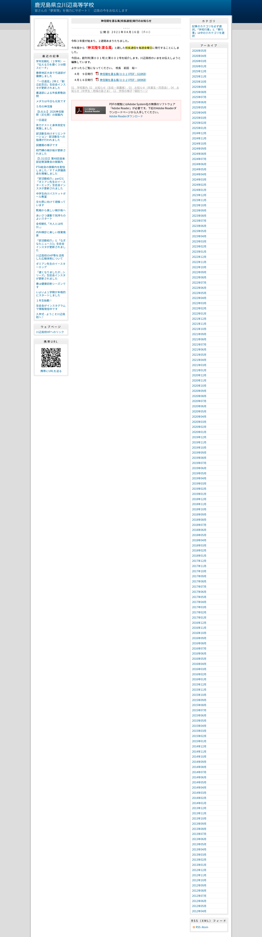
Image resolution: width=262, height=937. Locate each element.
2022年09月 (199, 272)
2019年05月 (199, 473)
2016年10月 (199, 633)
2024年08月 (199, 154)
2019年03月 (199, 483)
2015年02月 (199, 736)
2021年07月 (199, 344)
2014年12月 (199, 746)
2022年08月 (199, 277)
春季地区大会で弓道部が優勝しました (51, 74)
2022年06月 (199, 288)
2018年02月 (199, 550)
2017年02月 (199, 612)
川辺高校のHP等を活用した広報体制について (50, 257)
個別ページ (141, 91)
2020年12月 (199, 375)
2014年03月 (199, 793)
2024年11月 (199, 138)
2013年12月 (199, 808)
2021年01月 (199, 370)
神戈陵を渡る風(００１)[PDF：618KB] (123, 74)
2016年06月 (199, 653)
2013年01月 (199, 865)
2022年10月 (199, 267)
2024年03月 (199, 179)
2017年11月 (199, 566)
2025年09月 (199, 87)
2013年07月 (199, 834)
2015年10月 (199, 695)
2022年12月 (199, 257)
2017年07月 (199, 586)
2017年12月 (199, 561)
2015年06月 (199, 715)
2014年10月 (199, 756)
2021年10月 (199, 329)
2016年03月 (199, 669)
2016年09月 (199, 638)
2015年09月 (199, 700)
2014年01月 (199, 803)
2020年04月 (199, 416)
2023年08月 (199, 215)
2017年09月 (199, 576)
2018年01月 (199, 555)
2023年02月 (199, 246)
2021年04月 (199, 360)
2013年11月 (199, 813)
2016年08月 (199, 643)
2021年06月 (199, 349)
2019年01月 (199, 494)
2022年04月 (199, 298)
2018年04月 (199, 540)
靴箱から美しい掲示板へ (51, 210)
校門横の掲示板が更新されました (51, 151)
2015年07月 (199, 710)
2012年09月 (199, 885)
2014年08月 (199, 767)
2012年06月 (199, 901)
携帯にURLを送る (51, 371)
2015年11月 (199, 689)
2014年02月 (199, 798)
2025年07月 (199, 97)
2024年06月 (199, 164)
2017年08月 (199, 581)
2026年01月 (199, 66)
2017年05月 (199, 597)
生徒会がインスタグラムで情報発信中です (51, 307)
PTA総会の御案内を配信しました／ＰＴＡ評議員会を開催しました (51, 170)
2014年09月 (199, 762)
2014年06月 (199, 777)
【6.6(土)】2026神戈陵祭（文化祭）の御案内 (50, 113)
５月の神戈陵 (44, 106)
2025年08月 (199, 92)
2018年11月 (199, 504)
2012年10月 (199, 880)
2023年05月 (199, 231)
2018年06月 (199, 530)
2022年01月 (199, 313)
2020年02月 (199, 427)
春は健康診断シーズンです (51, 285)
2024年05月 (199, 169)
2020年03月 (199, 422)
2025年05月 (199, 107)
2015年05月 (199, 720)
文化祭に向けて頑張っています (51, 203)
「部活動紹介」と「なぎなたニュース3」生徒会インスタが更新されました (51, 245)
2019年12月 (199, 437)
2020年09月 (199, 391)
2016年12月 (199, 623)
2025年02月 (199, 123)
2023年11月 (199, 200)
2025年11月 (199, 76)
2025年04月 (199, 112)
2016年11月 (199, 628)
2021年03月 (199, 365)
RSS (198, 927)
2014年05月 (199, 782)
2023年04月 (199, 236)
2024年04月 (199, 174)
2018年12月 (199, 499)
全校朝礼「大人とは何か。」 (49, 225)
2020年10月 (199, 385)
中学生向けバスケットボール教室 (51, 195)
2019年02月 (199, 489)
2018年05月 (199, 535)
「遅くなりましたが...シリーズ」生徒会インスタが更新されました (51, 275)
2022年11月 (199, 262)
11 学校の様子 (122, 91)
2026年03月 (199, 61)
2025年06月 (199, 102)
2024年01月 (199, 190)
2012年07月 (199, 896)
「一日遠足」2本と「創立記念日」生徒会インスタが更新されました (51, 84)
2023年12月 (199, 195)
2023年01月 (199, 251)
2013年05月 (199, 844)
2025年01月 (199, 128)
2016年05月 (199, 658)
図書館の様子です (47, 145)
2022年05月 (199, 293)
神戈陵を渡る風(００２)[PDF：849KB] (123, 80)
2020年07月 (199, 401)
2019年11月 (199, 442)
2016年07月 (199, 648)
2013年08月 (199, 829)
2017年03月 (199, 607)
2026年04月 (199, 56)
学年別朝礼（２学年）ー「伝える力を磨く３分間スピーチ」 (51, 64)
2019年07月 (199, 463)
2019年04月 (199, 478)
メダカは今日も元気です (51, 101)
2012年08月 (199, 890)
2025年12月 (199, 71)
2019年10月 (199, 447)
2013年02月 (199, 859)
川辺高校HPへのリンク (50, 332)
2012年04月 (199, 911)
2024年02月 (199, 185)
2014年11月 (199, 751)
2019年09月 (199, 452)
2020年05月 (199, 411)
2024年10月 (199, 143)
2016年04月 (199, 664)
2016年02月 (199, 674)
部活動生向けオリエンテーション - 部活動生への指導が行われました (51, 137)
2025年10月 (199, 81)
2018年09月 (199, 514)
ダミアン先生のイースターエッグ (51, 265)
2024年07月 (199, 159)
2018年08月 (199, 519)
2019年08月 (199, 458)
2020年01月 (199, 432)
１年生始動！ (44, 300)
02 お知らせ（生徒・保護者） (108, 87)
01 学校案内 (79, 87)
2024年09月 (199, 148)
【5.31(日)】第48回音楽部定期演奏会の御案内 (50, 160)
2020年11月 (199, 380)
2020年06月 (199, 406)
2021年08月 (199, 339)
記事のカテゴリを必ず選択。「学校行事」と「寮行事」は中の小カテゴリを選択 (208, 31)
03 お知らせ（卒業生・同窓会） (149, 87)
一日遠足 (41, 120)
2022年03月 (199, 303)
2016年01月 (199, 679)
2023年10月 (199, 205)
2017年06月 (199, 592)
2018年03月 (199, 545)
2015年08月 (199, 705)
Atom (205, 927)
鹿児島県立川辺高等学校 (64, 4)
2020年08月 (199, 396)
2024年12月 (199, 133)
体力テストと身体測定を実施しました (51, 126)
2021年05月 (199, 354)
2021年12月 (199, 319)
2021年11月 (199, 324)
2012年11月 (199, 875)
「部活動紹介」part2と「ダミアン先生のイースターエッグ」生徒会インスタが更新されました (51, 183)
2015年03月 (199, 731)
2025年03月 (199, 118)
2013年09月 (199, 823)
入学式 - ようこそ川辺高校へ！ (50, 315)
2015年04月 (199, 726)
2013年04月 (199, 849)
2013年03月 (199, 854)
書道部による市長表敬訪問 (51, 94)
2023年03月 (199, 241)
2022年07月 (199, 282)
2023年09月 (199, 210)
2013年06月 (199, 839)
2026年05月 (199, 50)
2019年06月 (199, 468)
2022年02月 (199, 308)
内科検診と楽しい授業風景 (51, 233)
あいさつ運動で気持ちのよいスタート (51, 217)
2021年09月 (199, 334)
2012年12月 (199, 870)
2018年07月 (199, 525)
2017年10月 (199, 571)
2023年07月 (199, 220)
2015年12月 (199, 684)
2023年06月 (199, 226)
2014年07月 (199, 772)
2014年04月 (199, 787)
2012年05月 (199, 906)
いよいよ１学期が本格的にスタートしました (51, 293)
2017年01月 (199, 617)
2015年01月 (199, 741)
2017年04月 (199, 602)
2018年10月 (199, 509)
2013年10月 (199, 818)
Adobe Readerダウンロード (126, 116)
